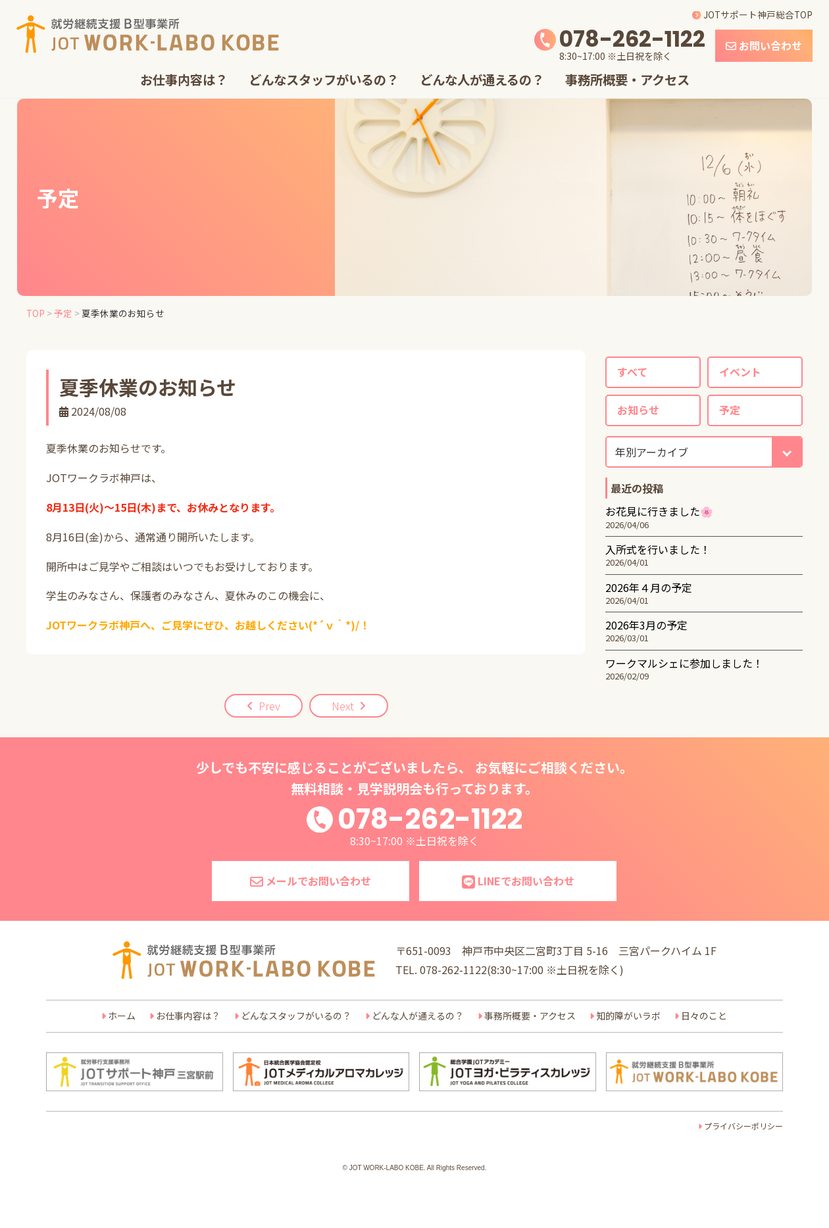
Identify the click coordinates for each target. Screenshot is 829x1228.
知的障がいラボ (628, 1015)
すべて (632, 372)
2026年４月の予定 (648, 587)
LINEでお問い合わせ (518, 881)
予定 (729, 410)
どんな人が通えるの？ (482, 79)
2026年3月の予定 (646, 625)
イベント (740, 372)
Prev (269, 706)
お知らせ (638, 410)
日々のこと (704, 1015)
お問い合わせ (764, 45)
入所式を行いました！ (658, 549)
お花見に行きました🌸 (659, 511)
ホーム (122, 1015)
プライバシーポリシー (743, 1125)
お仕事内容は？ (184, 79)
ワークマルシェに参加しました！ (684, 663)
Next (343, 706)
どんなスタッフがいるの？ (324, 79)
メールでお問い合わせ (310, 881)
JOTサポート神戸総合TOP (752, 14)
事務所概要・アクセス (627, 79)
